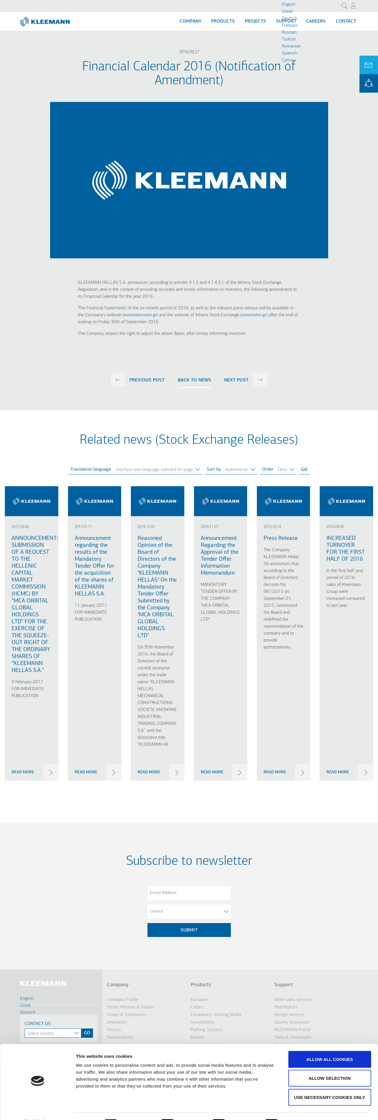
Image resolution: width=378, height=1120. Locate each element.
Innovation (117, 1022)
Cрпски (288, 60)
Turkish (289, 39)
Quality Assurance (291, 1022)
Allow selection (330, 1063)
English (288, 4)
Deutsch (289, 18)
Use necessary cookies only (329, 1081)
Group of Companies (126, 1015)
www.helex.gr (254, 315)
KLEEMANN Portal (368, 83)
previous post (147, 380)
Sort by (214, 469)
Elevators (200, 999)
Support (283, 985)
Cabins (197, 1007)
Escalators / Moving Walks (216, 1015)
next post (236, 380)
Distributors (285, 1007)
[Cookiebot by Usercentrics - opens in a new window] (37, 1108)
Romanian (291, 46)
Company (190, 21)
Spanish (289, 53)
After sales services (293, 999)
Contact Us (38, 1024)
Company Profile (122, 999)
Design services (289, 1015)
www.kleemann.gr (140, 315)
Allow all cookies (329, 1044)
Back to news (194, 380)
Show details (304, 1108)
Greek (287, 11)
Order (267, 469)
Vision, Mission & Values (130, 1007)
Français (290, 25)
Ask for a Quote (368, 65)
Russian (289, 32)
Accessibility (202, 1022)
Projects (255, 21)
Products (223, 21)
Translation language (90, 469)
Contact (346, 21)
